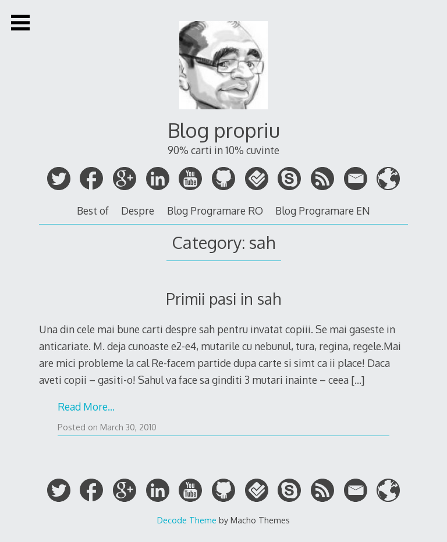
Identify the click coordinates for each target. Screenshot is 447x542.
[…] (357, 379)
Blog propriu (224, 129)
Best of (93, 210)
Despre (137, 210)
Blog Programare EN (322, 210)
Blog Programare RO (215, 210)
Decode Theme (187, 520)
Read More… (86, 406)
